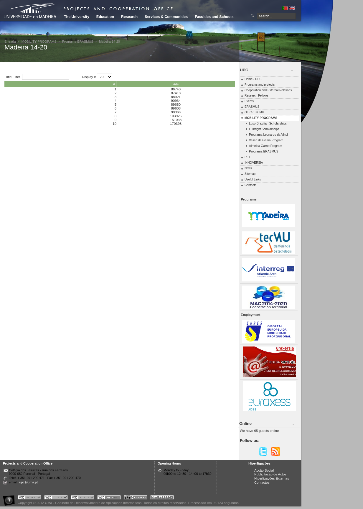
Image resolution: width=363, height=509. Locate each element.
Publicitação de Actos (270, 474)
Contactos (262, 482)
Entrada (10, 41)
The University (76, 17)
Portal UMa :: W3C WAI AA (109, 498)
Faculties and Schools (214, 17)
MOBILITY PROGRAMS (39, 41)
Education (105, 17)
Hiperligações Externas (271, 478)
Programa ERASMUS (77, 41)
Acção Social (264, 470)
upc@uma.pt (28, 482)
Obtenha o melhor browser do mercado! (162, 498)
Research (129, 17)
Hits (176, 84)
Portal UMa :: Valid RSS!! (82, 498)
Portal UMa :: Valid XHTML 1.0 (29, 498)
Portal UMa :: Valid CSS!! (56, 498)
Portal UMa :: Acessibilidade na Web (10, 498)
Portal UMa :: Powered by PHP (135, 498)
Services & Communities (166, 17)
